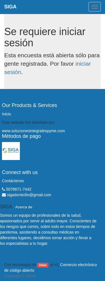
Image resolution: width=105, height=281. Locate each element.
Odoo (42, 265)
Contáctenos (13, 181)
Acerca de (23, 207)
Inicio (6, 114)
